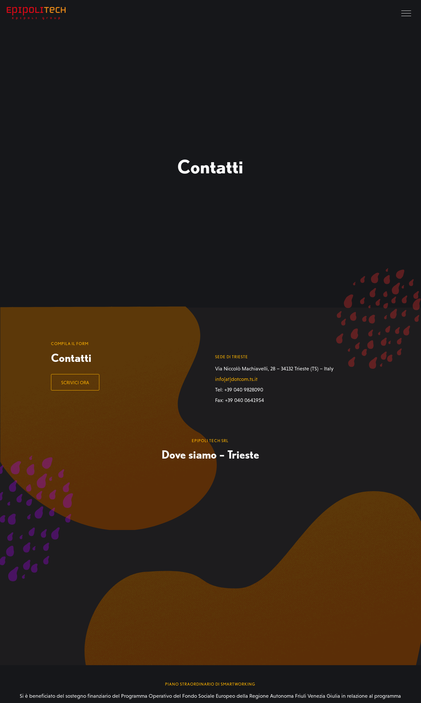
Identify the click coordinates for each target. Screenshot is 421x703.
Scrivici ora (75, 382)
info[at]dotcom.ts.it (236, 379)
